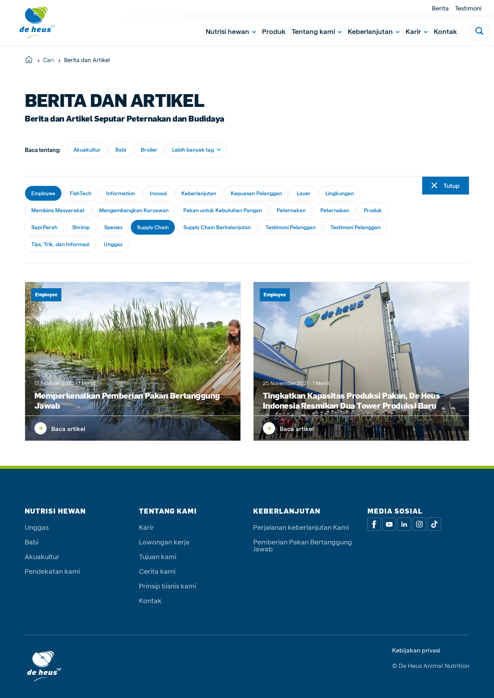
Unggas (113, 244)
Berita (440, 8)
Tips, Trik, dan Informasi (60, 244)
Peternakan (291, 210)
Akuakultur (87, 149)
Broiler (149, 149)
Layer (304, 193)
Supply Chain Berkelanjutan (217, 227)
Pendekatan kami (52, 571)
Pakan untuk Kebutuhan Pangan (222, 210)
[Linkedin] (404, 524)
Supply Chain (153, 227)
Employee (43, 193)
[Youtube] (389, 524)
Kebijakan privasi (416, 650)
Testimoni (468, 8)
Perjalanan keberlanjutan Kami (301, 527)
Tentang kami (317, 31)
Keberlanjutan (373, 31)
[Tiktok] (434, 524)
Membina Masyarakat (58, 210)
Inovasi (158, 193)
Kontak (445, 31)
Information (120, 193)
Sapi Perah (44, 227)
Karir (417, 31)
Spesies (113, 227)
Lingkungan (339, 193)
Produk (274, 31)
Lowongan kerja (164, 541)
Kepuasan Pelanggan (256, 193)
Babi (120, 149)
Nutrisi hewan (231, 31)
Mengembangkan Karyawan (134, 210)
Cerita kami (157, 571)
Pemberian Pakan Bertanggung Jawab (302, 545)
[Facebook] (374, 524)
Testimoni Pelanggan (291, 227)
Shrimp (81, 227)
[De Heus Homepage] (31, 23)
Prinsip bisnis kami (167, 585)
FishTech (80, 193)
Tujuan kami (157, 556)
